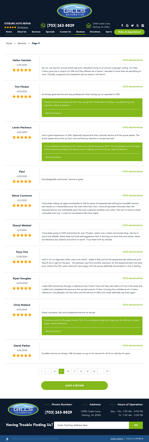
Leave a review (74, 385)
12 (81, 371)
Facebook (122, 25)
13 (87, 371)
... (48, 371)
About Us (21, 31)
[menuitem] (9, 32)
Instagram (143, 25)
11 (74, 371)
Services (36, 31)
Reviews (80, 31)
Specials (50, 31)
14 (94, 371)
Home (9, 31)
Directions (95, 31)
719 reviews (22, 27)
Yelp (138, 25)
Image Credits (116, 439)
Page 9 (36, 43)
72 (107, 371)
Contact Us (65, 31)
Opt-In (109, 31)
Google (127, 25)
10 (68, 371)
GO (136, 425)
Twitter (132, 25)
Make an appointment (129, 32)
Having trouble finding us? (29, 424)
